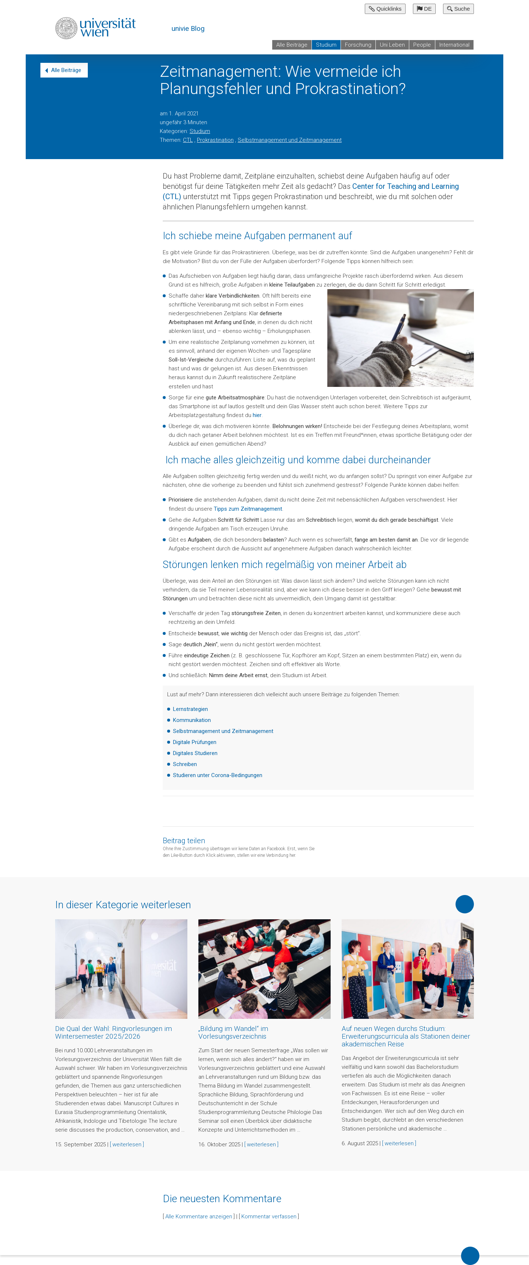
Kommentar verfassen (268, 1216)
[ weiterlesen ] (127, 1144)
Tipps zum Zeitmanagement (248, 509)
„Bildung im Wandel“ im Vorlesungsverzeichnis (233, 1032)
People (422, 45)
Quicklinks (385, 9)
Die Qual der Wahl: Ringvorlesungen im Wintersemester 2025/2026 (113, 1032)
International (454, 45)
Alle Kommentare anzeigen (198, 1216)
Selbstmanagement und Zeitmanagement (290, 140)
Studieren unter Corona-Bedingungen (217, 775)
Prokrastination (215, 140)
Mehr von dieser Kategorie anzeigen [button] (465, 904)
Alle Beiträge (291, 45)
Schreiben (185, 764)
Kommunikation (192, 720)
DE (424, 9)
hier (257, 415)
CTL (188, 140)
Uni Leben (392, 45)
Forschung (358, 45)
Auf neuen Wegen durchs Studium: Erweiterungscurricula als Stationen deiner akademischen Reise (406, 1036)
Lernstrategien (190, 709)
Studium (326, 45)
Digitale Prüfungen (194, 742)
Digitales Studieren (195, 753)
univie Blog (188, 28)
